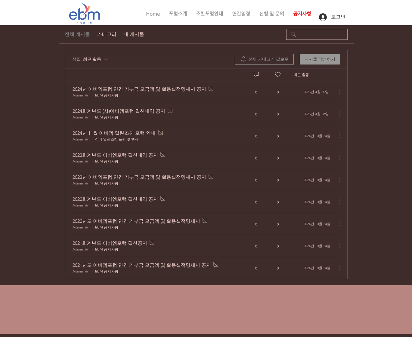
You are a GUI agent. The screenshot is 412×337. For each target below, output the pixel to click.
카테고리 (106, 34)
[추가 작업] (336, 92)
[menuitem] (264, 59)
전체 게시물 (77, 34)
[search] (317, 34)
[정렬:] (90, 59)
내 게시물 (134, 34)
